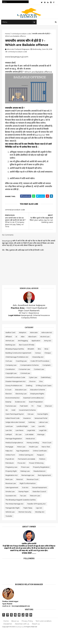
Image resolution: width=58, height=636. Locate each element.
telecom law (35, 502)
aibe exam (47, 339)
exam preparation (36, 408)
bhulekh (9, 355)
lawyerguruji (19, 633)
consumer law (24, 376)
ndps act (9, 457)
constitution (10, 376)
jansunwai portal (41, 425)
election (9, 400)
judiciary (32, 429)
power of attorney (36, 469)
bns (17, 355)
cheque (48, 359)
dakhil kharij (46, 384)
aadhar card (10, 335)
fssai (39, 412)
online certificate (40, 457)
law (33, 433)
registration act (12, 482)
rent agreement (44, 482)
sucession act (11, 502)
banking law (34, 347)
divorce (33, 388)
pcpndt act (10, 465)
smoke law (10, 498)
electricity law (21, 400)
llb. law (19, 441)
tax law (23, 502)
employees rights (37, 400)
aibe (37, 339)
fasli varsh (24, 412)
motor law (21, 453)
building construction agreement (18, 359)
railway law (25, 478)
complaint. (47, 372)
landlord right (22, 433)
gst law (31, 421)
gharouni (9, 416)
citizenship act (38, 364)
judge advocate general (15, 429)
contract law (39, 376)
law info (42, 433)
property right (11, 478)
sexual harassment (39, 494)
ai (31, 339)
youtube (9, 523)
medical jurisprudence (14, 449)
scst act (25, 494)
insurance (27, 425)
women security (25, 518)
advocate (34, 335)
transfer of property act (36, 510)
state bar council (39, 498)
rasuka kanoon (40, 478)
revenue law (11, 490)
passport (40, 461)
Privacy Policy (27, 628)
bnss (24, 355)
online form (10, 461)
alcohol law (10, 343)
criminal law (25, 380)
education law (21, 396)
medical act (30, 445)
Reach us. (36, 630)
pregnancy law (11, 474)
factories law (11, 412)
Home (6, 628)
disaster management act (16, 388)
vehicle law (10, 518)
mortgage (10, 453)
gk (18, 416)
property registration (41, 474)
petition (43, 465)
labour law (43, 429)
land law (9, 433)
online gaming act (26, 461)
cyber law (33, 384)
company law (11, 372)
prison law (25, 474)
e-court (9, 396)
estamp (9, 408)
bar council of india (13, 351)
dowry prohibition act (14, 392)
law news (19, 437)
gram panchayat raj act (15, 421)
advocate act (11, 339)
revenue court (33, 486)
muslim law (33, 453)
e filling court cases (44, 392)
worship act (39, 518)
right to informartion (28, 490)
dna (41, 388)
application (10, 347)
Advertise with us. (22, 630)
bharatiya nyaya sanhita (34, 351)
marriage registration (14, 445)
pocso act (22, 469)
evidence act (20, 408)
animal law (23, 343)
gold (24, 416)
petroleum (10, 469)
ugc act (39, 514)
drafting (29, 392)
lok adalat (30, 441)
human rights (43, 421)
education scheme (38, 396)
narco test (46, 453)
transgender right (13, 514)
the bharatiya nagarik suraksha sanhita (21, 506)
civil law (9, 368)
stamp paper (24, 498)
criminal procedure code (17, 54)
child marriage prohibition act (17, 364)
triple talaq (28, 514)
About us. (15, 628)
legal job (43, 437)
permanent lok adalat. (27, 465)
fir (33, 412)
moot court (47, 449)
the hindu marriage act (15, 510)
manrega (41, 441)
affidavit (23, 339)
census (38, 359)
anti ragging (36, 343)
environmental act (13, 404)
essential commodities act (34, 404)
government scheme (38, 416)
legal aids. (31, 437)
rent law (9, 486)
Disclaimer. (8, 630)
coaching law (21, 368)
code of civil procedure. (40, 368)
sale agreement (12, 494)
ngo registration (23, 457)
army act (21, 347)
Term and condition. (43, 628)
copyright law (11, 380)
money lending (33, 449)
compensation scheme (30, 372)
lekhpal (9, 441)
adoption (22, 335)
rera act (20, 486)
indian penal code (13, 425)
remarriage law (28, 482)
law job (9, 437)
